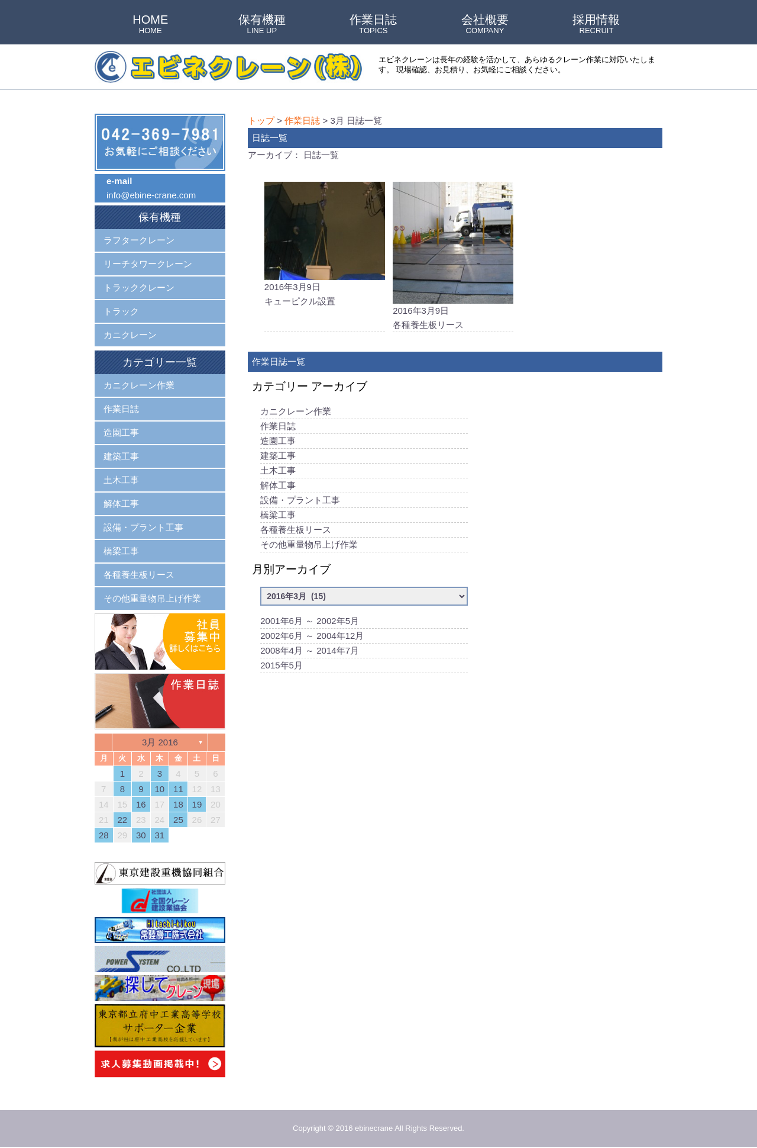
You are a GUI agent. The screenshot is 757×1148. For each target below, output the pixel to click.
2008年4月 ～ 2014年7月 (309, 650)
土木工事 (278, 470)
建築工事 (278, 456)
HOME (150, 25)
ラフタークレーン (138, 240)
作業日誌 (373, 25)
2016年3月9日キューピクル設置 (324, 244)
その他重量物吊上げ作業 (309, 544)
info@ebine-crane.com (151, 195)
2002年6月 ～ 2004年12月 (312, 636)
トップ (261, 120)
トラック (121, 311)
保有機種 (262, 25)
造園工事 (278, 441)
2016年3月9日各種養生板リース (453, 256)
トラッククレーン (138, 287)
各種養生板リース (295, 530)
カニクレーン (130, 335)
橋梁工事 (278, 515)
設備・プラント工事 (300, 500)
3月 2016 (160, 742)
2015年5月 (281, 665)
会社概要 (485, 25)
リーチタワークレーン (147, 264)
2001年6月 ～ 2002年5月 (309, 621)
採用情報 (596, 25)
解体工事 (278, 485)
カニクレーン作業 (295, 411)
